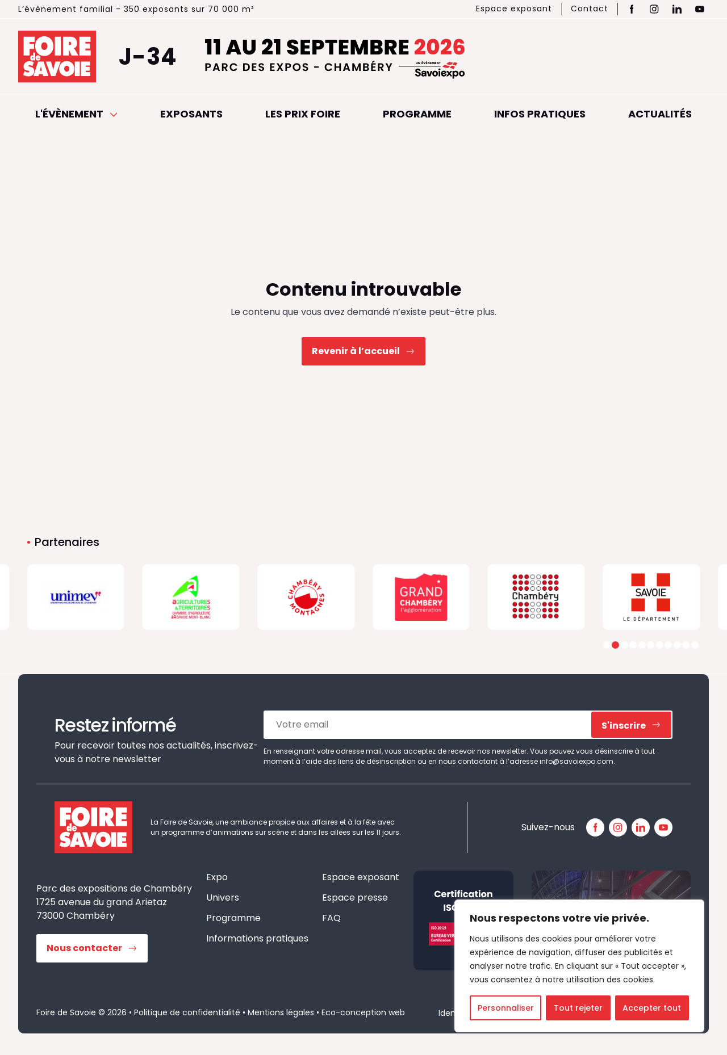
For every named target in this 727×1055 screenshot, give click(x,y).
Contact (589, 8)
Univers (222, 897)
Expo (217, 877)
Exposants (191, 114)
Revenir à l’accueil (356, 351)
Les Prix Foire (302, 114)
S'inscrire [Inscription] (623, 725)
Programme (417, 114)
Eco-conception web (363, 1012)
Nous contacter (84, 948)
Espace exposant (514, 8)
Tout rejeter (578, 1008)
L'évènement (76, 114)
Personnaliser (506, 1008)
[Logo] (75, 597)
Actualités (660, 114)
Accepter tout (651, 1008)
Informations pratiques (257, 938)
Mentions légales (281, 1012)
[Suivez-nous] (595, 827)
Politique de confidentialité (187, 1012)
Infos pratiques (540, 114)
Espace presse (355, 897)
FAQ (331, 917)
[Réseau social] (631, 9)
